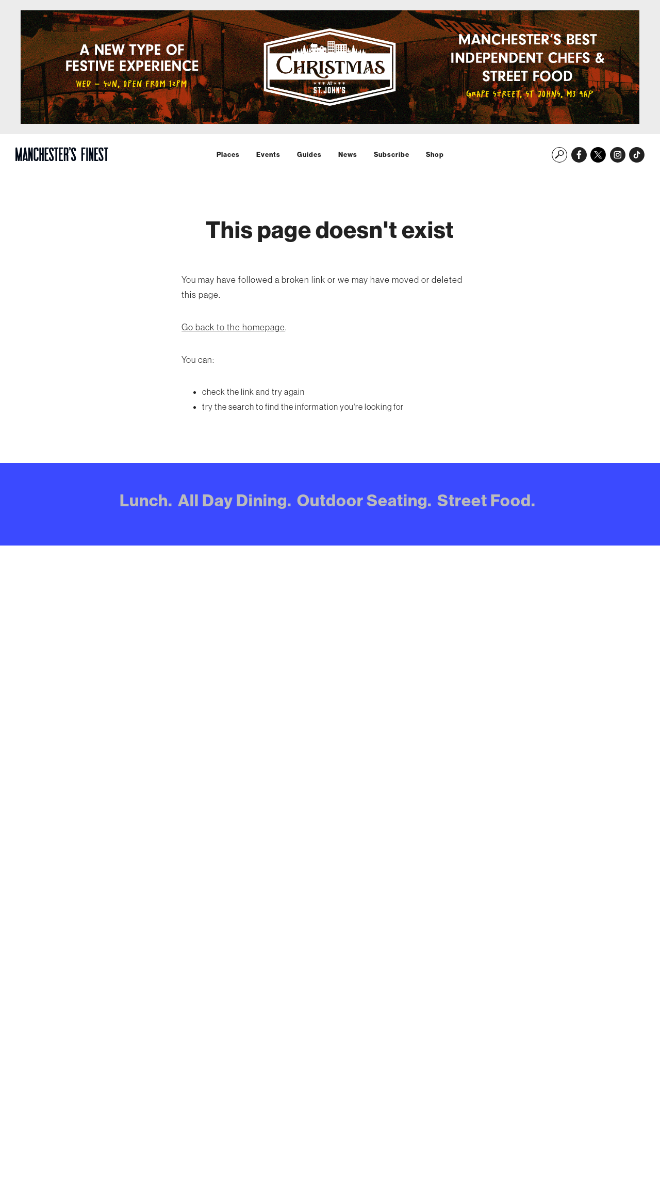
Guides (309, 154)
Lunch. (146, 500)
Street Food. (486, 500)
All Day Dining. (235, 500)
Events (268, 154)
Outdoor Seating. (364, 500)
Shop (435, 154)
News (347, 154)
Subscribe (391, 154)
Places (228, 154)
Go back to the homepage (233, 327)
